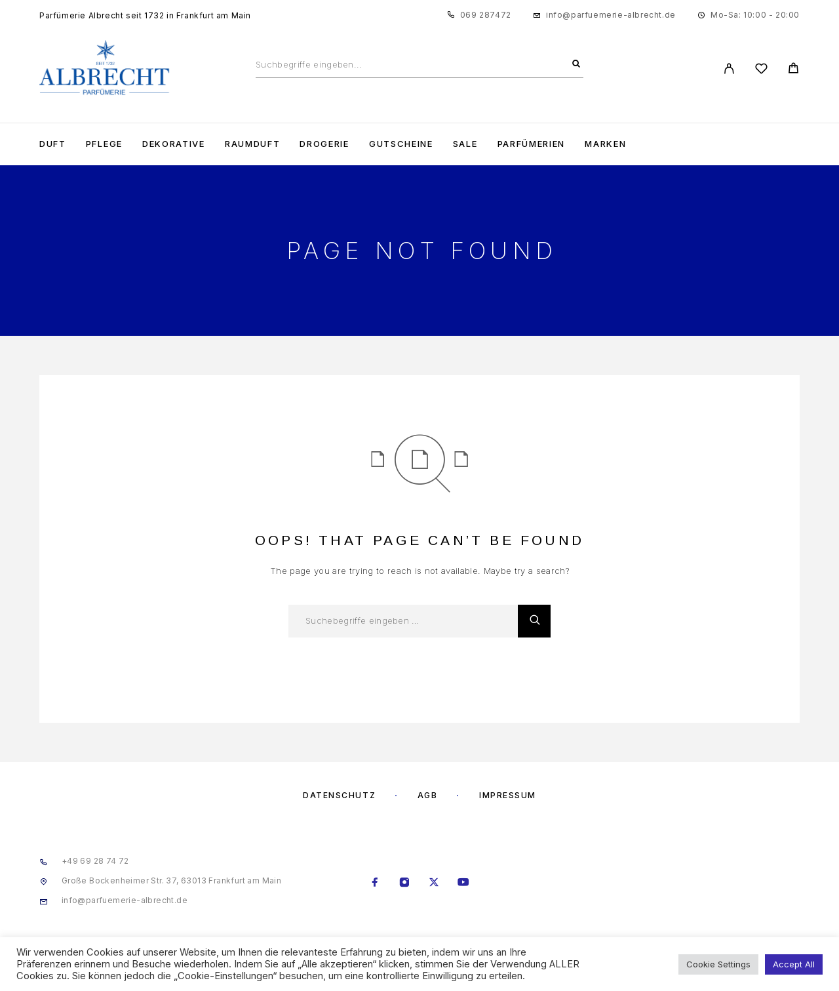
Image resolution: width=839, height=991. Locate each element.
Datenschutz (339, 795)
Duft (52, 144)
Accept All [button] (794, 964)
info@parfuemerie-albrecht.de (611, 15)
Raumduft (253, 144)
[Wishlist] (761, 70)
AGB (428, 795)
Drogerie (324, 144)
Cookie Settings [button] (718, 964)
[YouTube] (463, 883)
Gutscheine (401, 144)
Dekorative (173, 144)
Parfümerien (532, 144)
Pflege (104, 144)
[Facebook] (375, 883)
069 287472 (485, 15)
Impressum (507, 795)
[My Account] (729, 68)
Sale (465, 144)
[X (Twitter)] (434, 883)
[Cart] (793, 69)
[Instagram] (405, 883)
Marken (605, 144)
